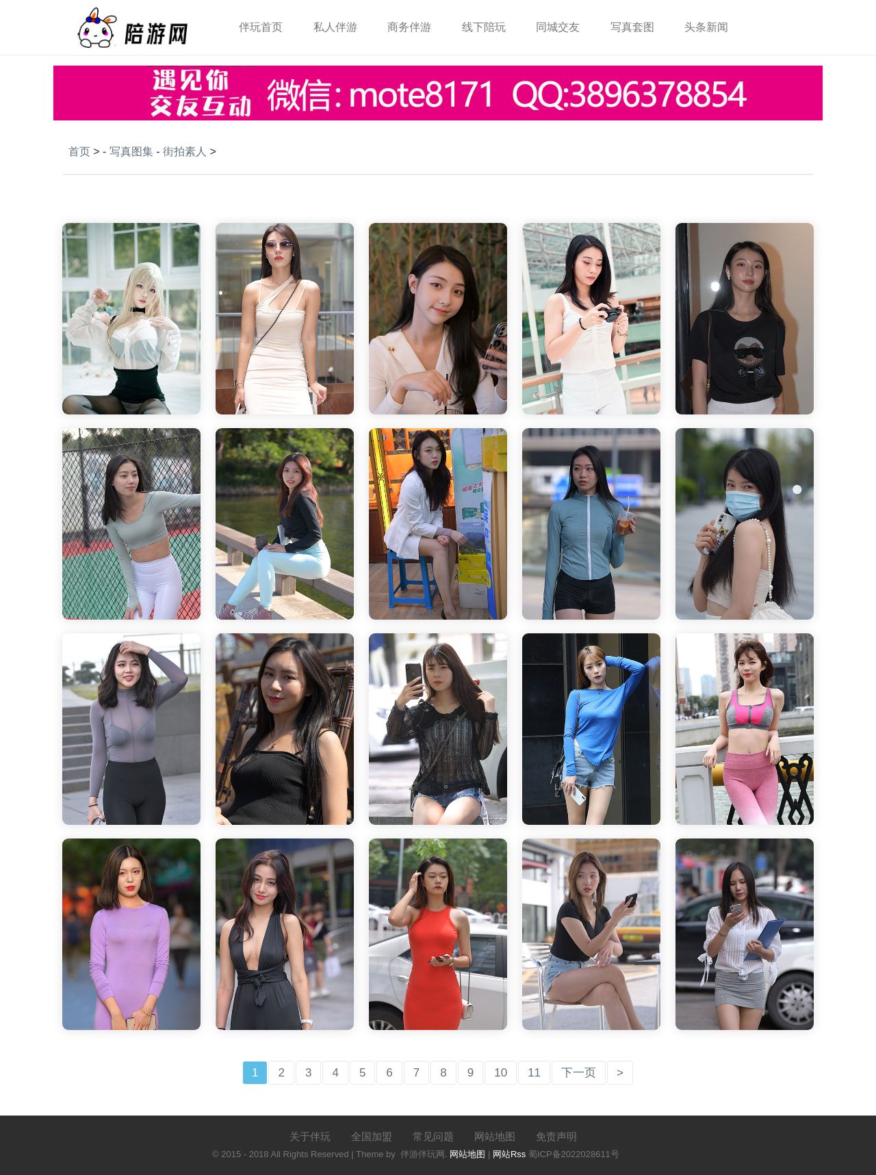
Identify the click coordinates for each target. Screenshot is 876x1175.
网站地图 (494, 1136)
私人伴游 (335, 27)
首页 (79, 151)
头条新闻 (706, 27)
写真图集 (131, 151)
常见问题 (433, 1136)
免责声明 (556, 1136)
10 (500, 1072)
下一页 (578, 1072)
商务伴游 (409, 27)
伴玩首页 (261, 27)
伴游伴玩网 (422, 1154)
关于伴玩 (310, 1136)
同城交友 (558, 27)
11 (534, 1072)
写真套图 (632, 27)
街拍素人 (185, 151)
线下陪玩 (484, 27)
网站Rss (509, 1154)
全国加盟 (371, 1136)
